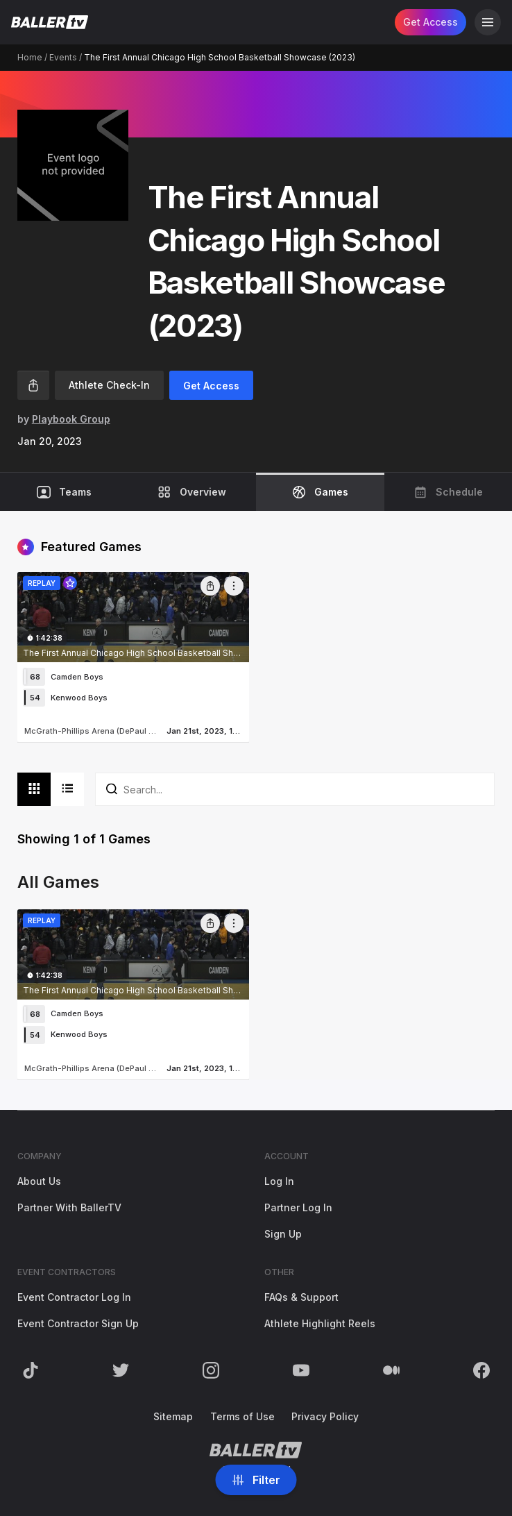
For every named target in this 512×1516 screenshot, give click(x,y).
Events (63, 57)
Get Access (430, 22)
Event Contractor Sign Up (78, 1323)
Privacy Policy (325, 1416)
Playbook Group (71, 419)
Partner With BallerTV (69, 1207)
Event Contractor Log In (74, 1297)
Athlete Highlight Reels (319, 1323)
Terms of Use (242, 1416)
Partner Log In (298, 1207)
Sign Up (283, 1234)
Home (29, 57)
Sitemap (173, 1416)
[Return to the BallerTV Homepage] (49, 22)
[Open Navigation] (488, 22)
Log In (279, 1181)
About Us (39, 1181)
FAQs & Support (301, 1297)
